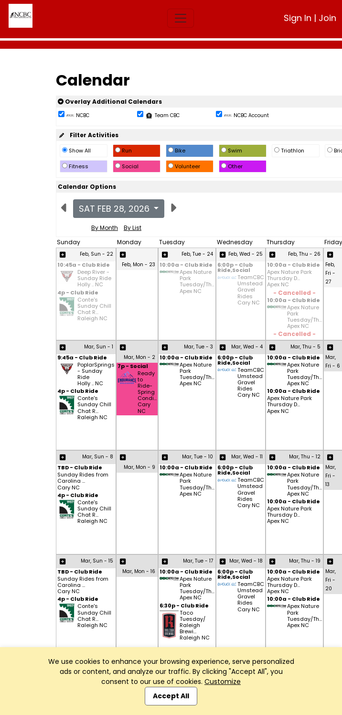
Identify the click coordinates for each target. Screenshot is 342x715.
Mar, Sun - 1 (98, 346)
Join (327, 18)
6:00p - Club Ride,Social (235, 268)
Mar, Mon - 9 (139, 467)
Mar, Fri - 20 (330, 580)
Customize (222, 681)
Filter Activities (88, 135)
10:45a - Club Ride (83, 265)
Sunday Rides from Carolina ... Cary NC (82, 481)
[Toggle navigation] (180, 18)
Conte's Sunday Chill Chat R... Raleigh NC (94, 309)
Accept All (171, 696)
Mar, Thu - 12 (305, 456)
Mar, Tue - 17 (198, 560)
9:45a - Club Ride (82, 358)
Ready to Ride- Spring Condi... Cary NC (147, 392)
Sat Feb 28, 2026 (115, 209)
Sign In (297, 18)
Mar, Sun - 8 (97, 456)
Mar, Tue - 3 (198, 346)
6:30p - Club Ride (184, 606)
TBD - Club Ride (79, 468)
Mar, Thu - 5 (305, 346)
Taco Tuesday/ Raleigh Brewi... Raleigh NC (195, 625)
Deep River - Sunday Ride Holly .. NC (94, 278)
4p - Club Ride (77, 293)
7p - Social (133, 367)
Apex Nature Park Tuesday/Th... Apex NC (197, 281)
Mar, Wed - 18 (246, 560)
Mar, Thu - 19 (305, 560)
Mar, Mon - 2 (139, 357)
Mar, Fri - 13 (330, 476)
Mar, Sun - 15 (97, 560)
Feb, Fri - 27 (330, 273)
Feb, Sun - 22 (96, 254)
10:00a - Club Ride (186, 265)
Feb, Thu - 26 (304, 254)
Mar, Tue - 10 (197, 456)
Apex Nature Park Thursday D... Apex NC (289, 278)
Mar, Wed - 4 (247, 346)
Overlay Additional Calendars (110, 102)
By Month (104, 228)
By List (132, 228)
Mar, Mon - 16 (138, 571)
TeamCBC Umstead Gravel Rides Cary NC (250, 290)
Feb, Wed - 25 (245, 254)
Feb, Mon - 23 (138, 264)
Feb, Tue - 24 (197, 254)
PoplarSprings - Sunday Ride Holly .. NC (96, 374)
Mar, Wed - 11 (247, 456)
